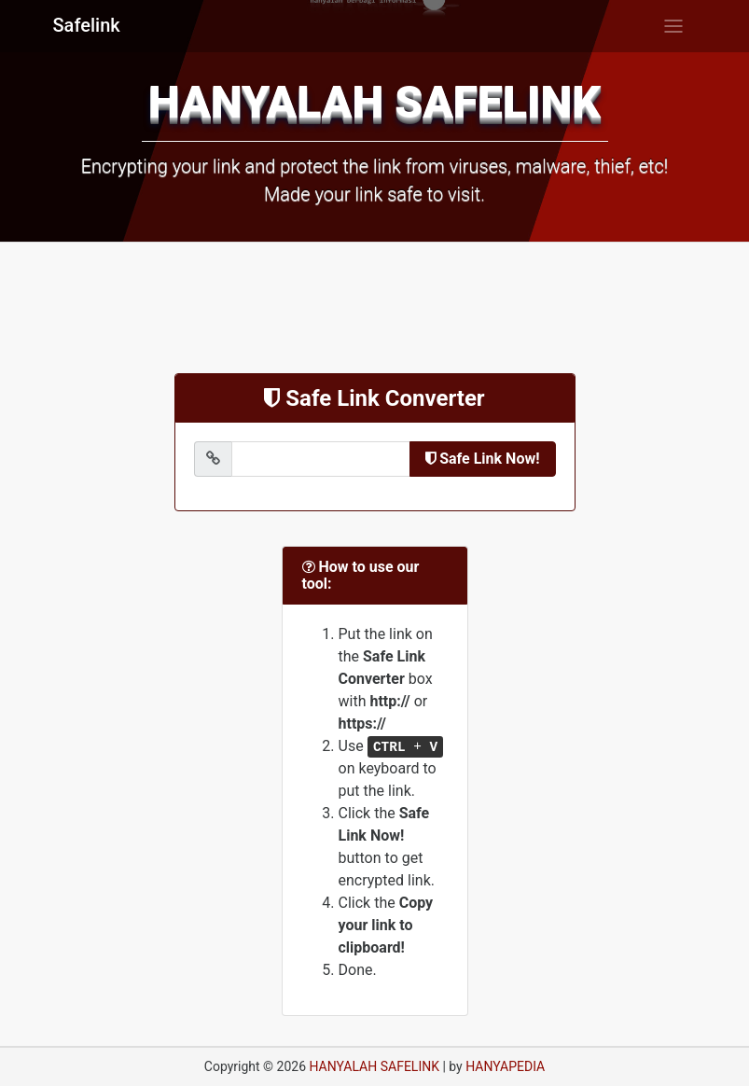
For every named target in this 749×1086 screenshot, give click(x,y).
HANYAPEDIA (505, 1066)
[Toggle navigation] (673, 26)
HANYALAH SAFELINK (374, 1066)
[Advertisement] (375, 308)
